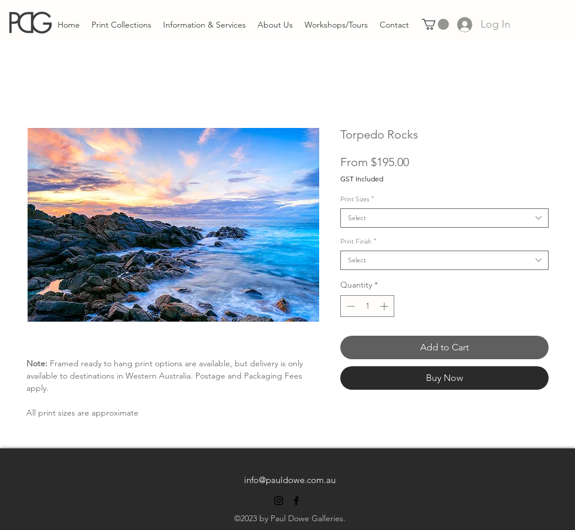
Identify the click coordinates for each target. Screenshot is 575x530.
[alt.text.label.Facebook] (296, 501)
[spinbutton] (367, 306)
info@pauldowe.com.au (290, 479)
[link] (435, 24)
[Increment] (385, 306)
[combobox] (444, 218)
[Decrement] (349, 306)
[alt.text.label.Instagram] (279, 501)
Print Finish (358, 241)
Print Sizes (357, 199)
